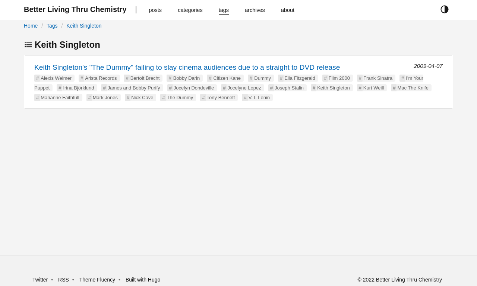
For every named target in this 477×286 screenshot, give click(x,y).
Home (31, 26)
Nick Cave (142, 97)
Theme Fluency (98, 280)
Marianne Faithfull (60, 97)
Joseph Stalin (289, 88)
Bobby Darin (186, 78)
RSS (63, 280)
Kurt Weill (373, 88)
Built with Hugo (143, 280)
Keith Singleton (83, 26)
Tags (52, 26)
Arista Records (101, 78)
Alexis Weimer (56, 78)
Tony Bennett (221, 97)
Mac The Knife (413, 88)
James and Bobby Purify (134, 88)
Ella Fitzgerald (299, 78)
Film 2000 (339, 78)
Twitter (40, 280)
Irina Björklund (78, 88)
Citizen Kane (227, 78)
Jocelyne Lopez (244, 88)
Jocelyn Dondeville (194, 88)
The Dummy (180, 97)
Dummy (262, 78)
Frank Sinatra (377, 78)
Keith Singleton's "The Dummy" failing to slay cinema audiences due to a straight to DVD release (187, 67)
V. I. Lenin (259, 97)
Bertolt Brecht (145, 78)
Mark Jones (105, 97)
